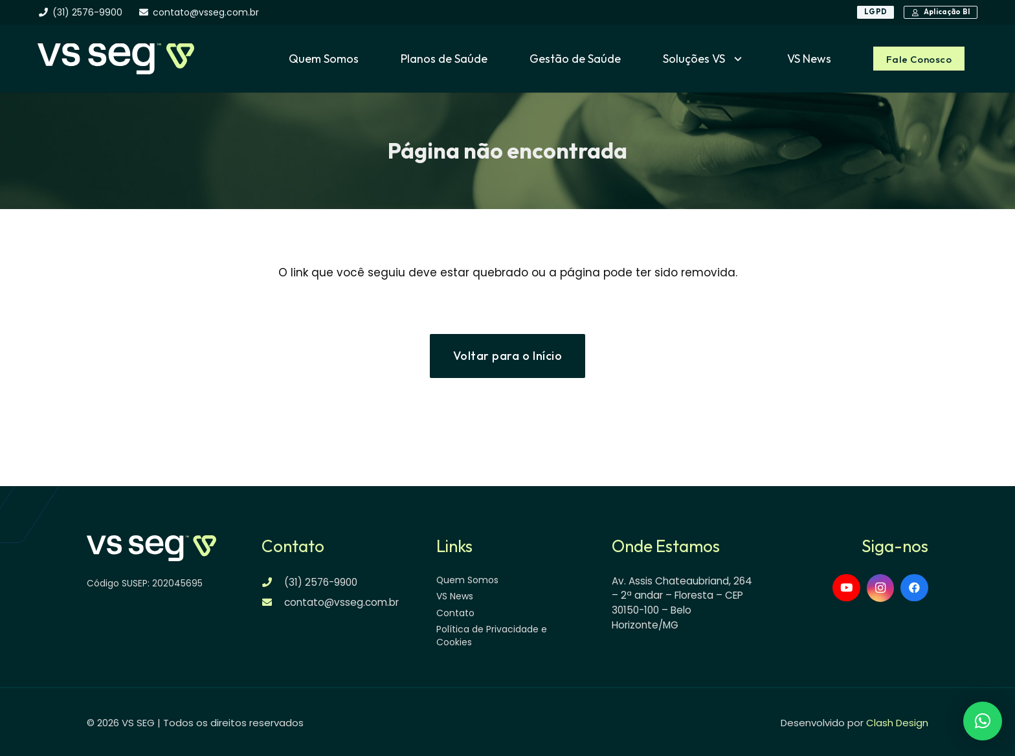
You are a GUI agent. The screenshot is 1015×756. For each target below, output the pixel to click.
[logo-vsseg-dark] (116, 58)
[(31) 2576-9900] (273, 582)
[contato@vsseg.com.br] (273, 602)
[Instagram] (881, 588)
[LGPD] (875, 12)
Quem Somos (467, 579)
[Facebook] (914, 588)
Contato (455, 612)
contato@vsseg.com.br (341, 602)
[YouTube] (846, 588)
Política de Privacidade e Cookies (491, 636)
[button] (735, 59)
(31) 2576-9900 (320, 582)
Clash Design (897, 722)
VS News (454, 596)
